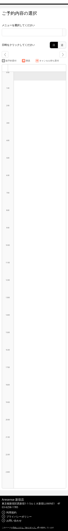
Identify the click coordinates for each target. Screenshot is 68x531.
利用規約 (9, 512)
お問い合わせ (12, 520)
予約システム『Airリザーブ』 (26, 527)
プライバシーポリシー (17, 516)
